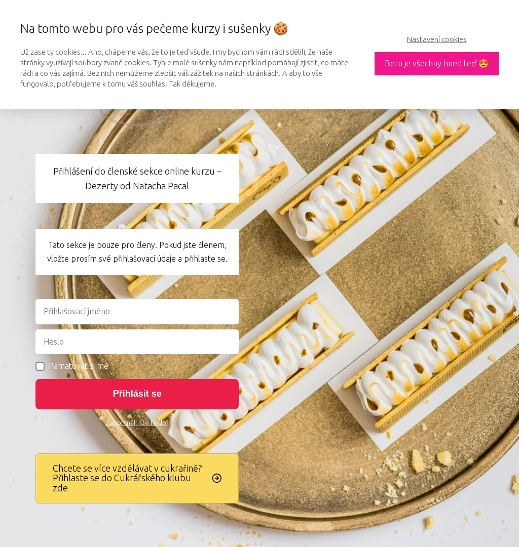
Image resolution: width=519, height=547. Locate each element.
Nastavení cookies (437, 39)
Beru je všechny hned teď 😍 (437, 63)
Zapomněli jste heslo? (137, 422)
